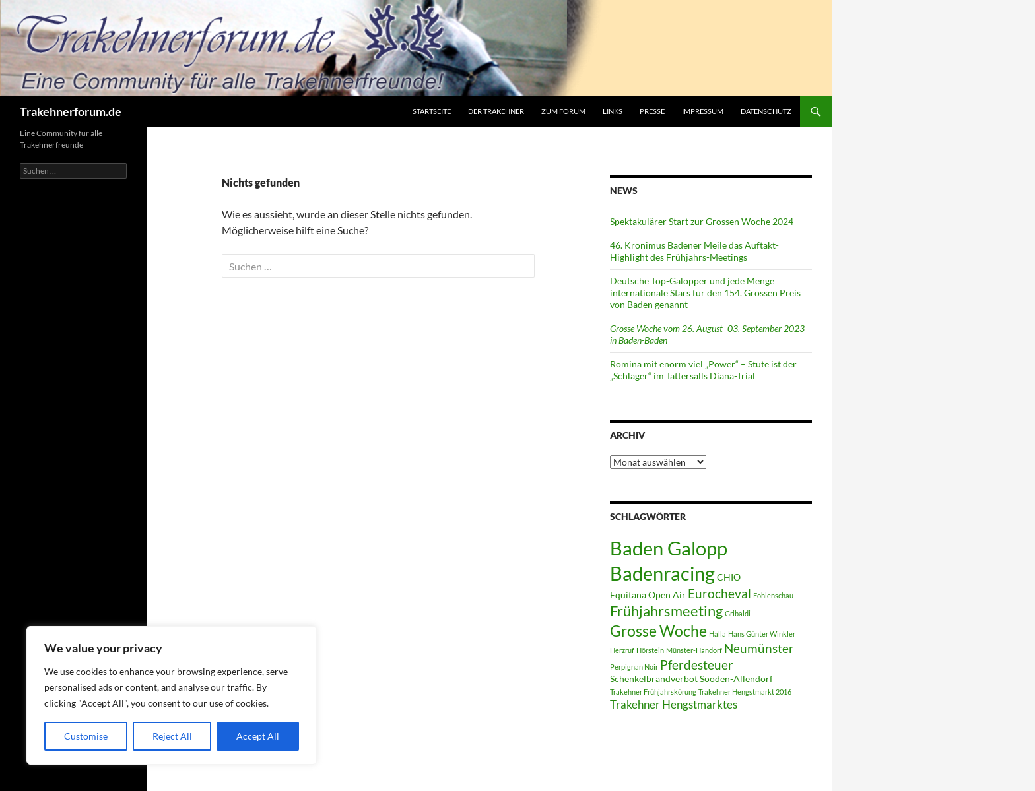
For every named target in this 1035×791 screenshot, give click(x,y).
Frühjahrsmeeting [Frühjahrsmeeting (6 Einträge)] (666, 610)
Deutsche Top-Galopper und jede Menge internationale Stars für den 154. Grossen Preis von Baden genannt (705, 292)
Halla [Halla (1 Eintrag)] (717, 633)
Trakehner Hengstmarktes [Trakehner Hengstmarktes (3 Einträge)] (673, 704)
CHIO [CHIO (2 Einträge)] (729, 577)
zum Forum (563, 111)
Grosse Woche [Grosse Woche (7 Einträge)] (658, 630)
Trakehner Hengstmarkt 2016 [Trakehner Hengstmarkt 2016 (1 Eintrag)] (744, 691)
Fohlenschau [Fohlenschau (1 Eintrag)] (773, 595)
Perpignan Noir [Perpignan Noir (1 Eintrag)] (634, 666)
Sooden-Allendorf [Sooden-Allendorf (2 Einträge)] (736, 678)
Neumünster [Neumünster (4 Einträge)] (759, 648)
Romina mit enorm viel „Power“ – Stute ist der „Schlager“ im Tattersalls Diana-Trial (703, 369)
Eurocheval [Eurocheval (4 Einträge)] (719, 593)
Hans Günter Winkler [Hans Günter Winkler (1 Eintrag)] (761, 633)
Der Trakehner (496, 111)
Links (612, 111)
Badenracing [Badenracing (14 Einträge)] (662, 573)
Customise (86, 736)
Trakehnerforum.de (70, 111)
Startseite (432, 111)
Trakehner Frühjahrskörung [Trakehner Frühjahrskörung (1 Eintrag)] (653, 691)
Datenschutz (766, 111)
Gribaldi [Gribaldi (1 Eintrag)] (738, 613)
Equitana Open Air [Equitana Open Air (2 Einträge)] (648, 594)
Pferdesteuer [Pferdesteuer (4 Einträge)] (696, 664)
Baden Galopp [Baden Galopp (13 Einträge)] (668, 548)
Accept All (257, 736)
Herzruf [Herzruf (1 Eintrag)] (622, 650)
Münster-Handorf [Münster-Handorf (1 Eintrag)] (694, 650)
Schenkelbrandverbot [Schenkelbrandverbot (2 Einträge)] (654, 678)
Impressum (702, 111)
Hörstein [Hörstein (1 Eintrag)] (650, 650)
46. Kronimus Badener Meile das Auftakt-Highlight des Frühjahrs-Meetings (694, 251)
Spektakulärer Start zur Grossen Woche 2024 (701, 221)
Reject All (172, 736)
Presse (652, 111)
